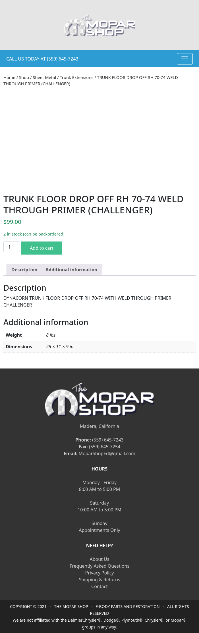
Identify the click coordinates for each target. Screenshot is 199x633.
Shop (24, 77)
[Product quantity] (11, 246)
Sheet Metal (44, 77)
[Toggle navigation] (185, 58)
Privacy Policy (99, 573)
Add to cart (41, 248)
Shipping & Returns (99, 579)
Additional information (71, 269)
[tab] (24, 270)
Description (24, 269)
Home (9, 77)
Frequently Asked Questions (99, 566)
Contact (99, 586)
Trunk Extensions (76, 77)
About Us (99, 559)
